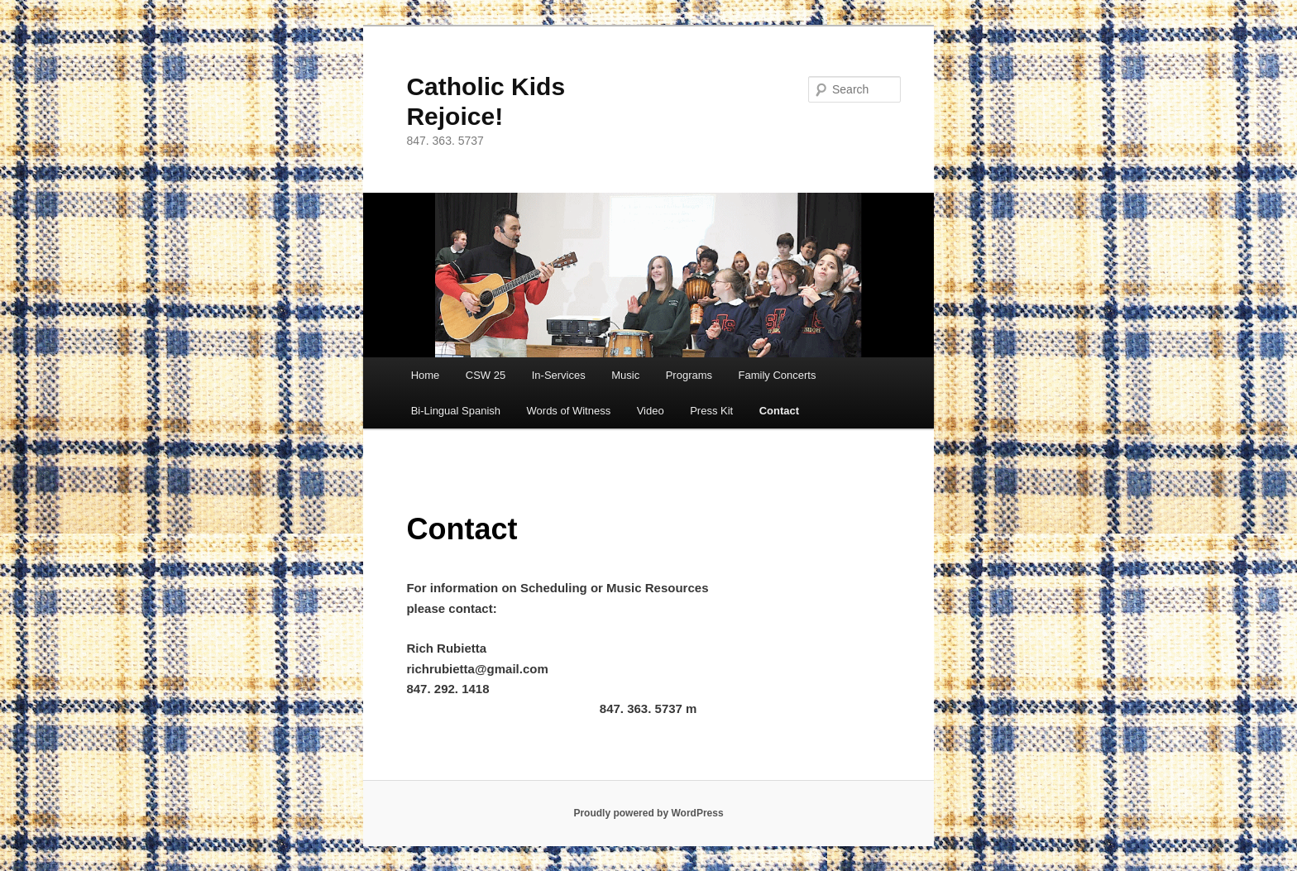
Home (425, 375)
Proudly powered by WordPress (648, 813)
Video (650, 410)
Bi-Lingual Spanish (455, 410)
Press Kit (711, 410)
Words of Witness (569, 410)
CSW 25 (485, 375)
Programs (689, 375)
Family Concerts (777, 375)
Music (625, 375)
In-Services (559, 375)
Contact (779, 410)
